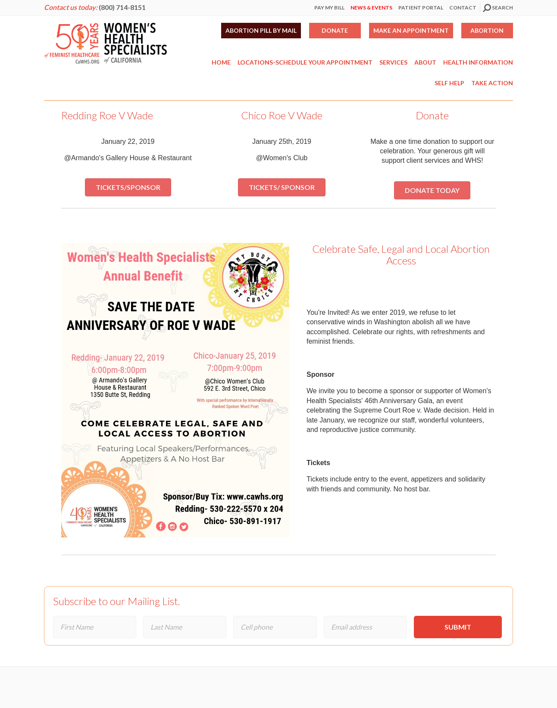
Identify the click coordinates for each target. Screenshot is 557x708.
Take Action (492, 83)
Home (221, 62)
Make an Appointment (411, 30)
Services (393, 62)
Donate (335, 30)
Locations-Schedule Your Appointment (305, 62)
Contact (462, 7)
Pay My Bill (329, 7)
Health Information (478, 62)
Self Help (449, 83)
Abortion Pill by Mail (261, 30)
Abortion (487, 30)
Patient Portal (420, 7)
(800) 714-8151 (122, 7)
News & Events (371, 7)
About (425, 62)
